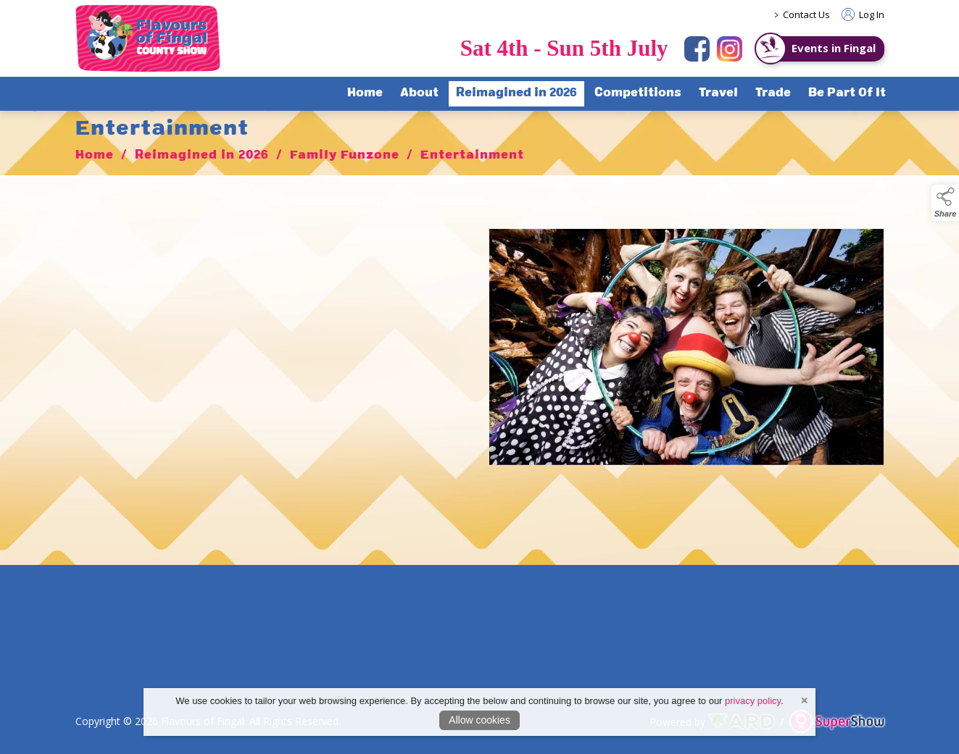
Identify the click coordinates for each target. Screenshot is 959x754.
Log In (863, 14)
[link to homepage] (147, 38)
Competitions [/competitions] (637, 93)
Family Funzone (344, 161)
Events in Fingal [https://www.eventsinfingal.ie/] (834, 48)
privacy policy (753, 700)
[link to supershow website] (836, 722)
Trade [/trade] (773, 93)
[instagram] (729, 49)
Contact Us (806, 14)
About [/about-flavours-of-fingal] (419, 93)
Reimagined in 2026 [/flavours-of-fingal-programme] (516, 93)
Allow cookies (479, 720)
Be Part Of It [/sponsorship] (847, 93)
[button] (945, 203)
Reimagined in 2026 (202, 161)
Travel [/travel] (718, 93)
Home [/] (365, 93)
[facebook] (697, 49)
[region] (480, 353)
